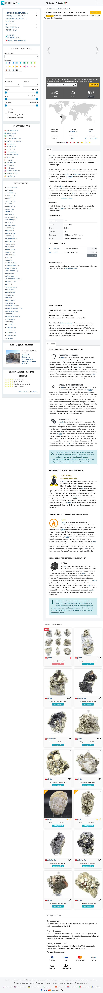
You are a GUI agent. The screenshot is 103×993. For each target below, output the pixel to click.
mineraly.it (48, 986)
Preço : (7, 89)
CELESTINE (10, 220)
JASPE (9, 260)
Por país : (26, 82)
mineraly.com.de (34, 986)
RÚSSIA (10, 165)
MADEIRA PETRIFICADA (14, 279)
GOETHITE (10, 252)
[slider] (6, 92)
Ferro (56, 252)
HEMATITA (10, 254)
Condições (9, 980)
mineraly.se (96, 986)
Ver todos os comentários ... (28, 391)
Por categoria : (9, 53)
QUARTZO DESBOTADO (14, 308)
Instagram (40, 983)
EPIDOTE (10, 236)
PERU (9, 160)
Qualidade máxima (13, 38)
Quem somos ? (41, 980)
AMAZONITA (11, 193)
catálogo (49, 8)
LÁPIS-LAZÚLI (11, 276)
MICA (9, 284)
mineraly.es (60, 986)
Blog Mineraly (19, 983)
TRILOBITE (10, 330)
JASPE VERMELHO (12, 265)
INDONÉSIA (11, 146)
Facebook (30, 983)
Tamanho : (8, 102)
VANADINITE (11, 335)
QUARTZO (10, 303)
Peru (72, 138)
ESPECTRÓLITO (11, 238)
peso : (7, 96)
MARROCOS (11, 152)
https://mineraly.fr (83, 983)
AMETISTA (10, 195)
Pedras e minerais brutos (17, 13)
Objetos (10, 21)
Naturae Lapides (71, 268)
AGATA (9, 190)
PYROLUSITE (11, 300)
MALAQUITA (10, 281)
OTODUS (10, 295)
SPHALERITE (11, 327)
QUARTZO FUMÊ (12, 305)
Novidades (10, 35)
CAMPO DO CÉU (12, 217)
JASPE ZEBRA (11, 268)
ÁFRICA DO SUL (12, 173)
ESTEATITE (10, 241)
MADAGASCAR (12, 154)
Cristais (57, 8)
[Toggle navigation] (99, 3)
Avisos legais (18, 980)
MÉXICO (10, 157)
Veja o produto (58, 664)
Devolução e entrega (53, 980)
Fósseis (10, 24)
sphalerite (80, 698)
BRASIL (10, 136)
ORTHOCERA (11, 292)
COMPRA (95, 13)
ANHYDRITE (10, 201)
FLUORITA (10, 246)
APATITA (9, 203)
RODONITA (10, 314)
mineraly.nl (72, 986)
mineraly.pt (84, 986)
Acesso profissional (68, 980)
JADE (9, 257)
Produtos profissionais (16, 40)
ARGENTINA (11, 133)
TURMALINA (11, 332)
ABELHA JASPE (11, 187)
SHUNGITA (10, 324)
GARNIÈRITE (11, 249)
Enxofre (57, 248)
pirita (48, 657)
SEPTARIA (10, 322)
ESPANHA (10, 144)
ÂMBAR (9, 338)
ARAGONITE (10, 206)
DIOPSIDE (10, 230)
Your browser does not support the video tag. (73, 50)
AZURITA (10, 209)
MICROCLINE (11, 287)
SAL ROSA (10, 319)
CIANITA (9, 222)
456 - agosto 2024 (91, 138)
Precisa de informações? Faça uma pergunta (62, 85)
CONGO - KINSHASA (14, 138)
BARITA (9, 212)
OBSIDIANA (10, 289)
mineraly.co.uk (20, 986)
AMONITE (10, 198)
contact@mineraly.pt (66, 983)
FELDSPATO (10, 244)
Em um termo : (9, 74)
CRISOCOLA (10, 228)
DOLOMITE (10, 233)
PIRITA (9, 297)
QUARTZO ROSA (12, 311)
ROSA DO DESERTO (13, 316)
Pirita (91, 131)
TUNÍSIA (10, 168)
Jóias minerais (13, 27)
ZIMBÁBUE (11, 176)
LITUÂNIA (10, 149)
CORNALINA (10, 225)
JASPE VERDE (11, 262)
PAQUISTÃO (11, 162)
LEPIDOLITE (10, 273)
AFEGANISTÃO (12, 130)
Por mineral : (9, 82)
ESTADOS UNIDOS (13, 170)
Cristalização (66, 8)
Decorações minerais (15, 16)
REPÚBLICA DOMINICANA (15, 141)
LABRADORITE (12, 271)
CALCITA (10, 214)
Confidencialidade (29, 980)
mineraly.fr (7, 986)
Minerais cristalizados (16, 19)
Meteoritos (11, 30)
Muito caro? (91, 96)
